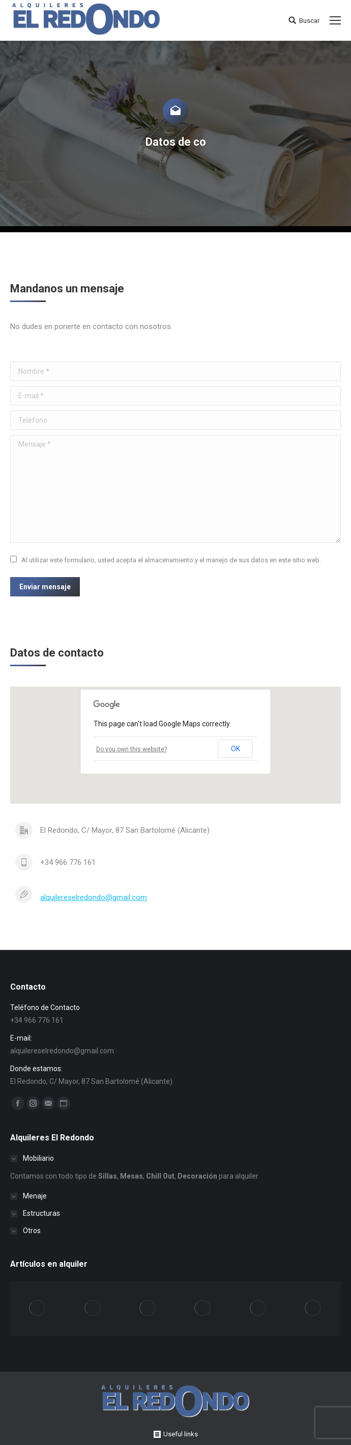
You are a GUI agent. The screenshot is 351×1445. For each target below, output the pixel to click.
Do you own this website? (131, 749)
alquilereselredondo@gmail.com (93, 897)
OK (235, 749)
